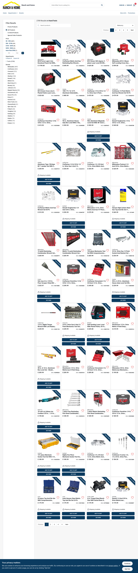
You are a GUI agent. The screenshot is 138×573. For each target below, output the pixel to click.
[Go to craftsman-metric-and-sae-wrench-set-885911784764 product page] (49, 208)
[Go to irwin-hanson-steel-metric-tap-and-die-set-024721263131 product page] (73, 498)
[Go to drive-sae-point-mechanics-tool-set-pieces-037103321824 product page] (73, 324)
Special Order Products (15, 35)
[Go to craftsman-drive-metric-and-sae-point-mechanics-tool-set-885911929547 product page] (98, 164)
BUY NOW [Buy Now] (98, 140)
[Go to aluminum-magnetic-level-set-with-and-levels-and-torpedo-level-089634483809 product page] (98, 121)
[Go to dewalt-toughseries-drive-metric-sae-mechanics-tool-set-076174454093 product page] (123, 121)
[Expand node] (6, 61)
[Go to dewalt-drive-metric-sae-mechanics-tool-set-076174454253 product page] (123, 498)
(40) (11, 99)
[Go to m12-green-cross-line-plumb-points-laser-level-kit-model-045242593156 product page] (49, 84)
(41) (10, 97)
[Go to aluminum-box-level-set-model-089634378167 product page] (49, 368)
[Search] (102, 5)
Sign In (121, 5)
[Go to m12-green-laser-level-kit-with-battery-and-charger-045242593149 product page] (98, 54)
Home (5, 13)
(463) (13, 69)
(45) (12, 95)
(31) (13, 104)
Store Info (123, 13)
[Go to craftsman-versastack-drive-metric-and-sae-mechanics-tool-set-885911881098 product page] (98, 368)
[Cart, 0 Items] (134, 5)
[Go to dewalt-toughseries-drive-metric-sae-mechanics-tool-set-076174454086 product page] (73, 208)
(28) (12, 106)
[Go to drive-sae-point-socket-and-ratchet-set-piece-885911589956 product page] (123, 244)
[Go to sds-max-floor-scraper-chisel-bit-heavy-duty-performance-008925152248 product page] (49, 281)
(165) (12, 76)
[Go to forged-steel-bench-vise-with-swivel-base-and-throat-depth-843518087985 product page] (98, 498)
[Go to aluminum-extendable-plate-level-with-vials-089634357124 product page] (73, 84)
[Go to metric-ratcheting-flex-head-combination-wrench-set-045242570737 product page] (98, 411)
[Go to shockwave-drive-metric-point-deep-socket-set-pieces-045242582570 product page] (123, 324)
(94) (11, 81)
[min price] (9, 53)
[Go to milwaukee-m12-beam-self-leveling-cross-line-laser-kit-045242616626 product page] (123, 54)
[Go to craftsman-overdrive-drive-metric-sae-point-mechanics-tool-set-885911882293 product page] (123, 411)
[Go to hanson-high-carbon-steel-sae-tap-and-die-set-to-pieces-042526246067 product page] (123, 208)
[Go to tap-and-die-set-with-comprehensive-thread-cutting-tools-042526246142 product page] (49, 498)
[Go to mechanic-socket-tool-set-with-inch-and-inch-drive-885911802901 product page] (49, 455)
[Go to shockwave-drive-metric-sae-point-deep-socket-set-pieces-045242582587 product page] (73, 368)
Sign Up (129, 5)
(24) (12, 111)
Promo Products (12, 26)
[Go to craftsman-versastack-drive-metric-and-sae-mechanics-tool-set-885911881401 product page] (98, 281)
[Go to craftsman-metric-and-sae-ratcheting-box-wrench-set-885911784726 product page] (73, 54)
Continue (127, 563)
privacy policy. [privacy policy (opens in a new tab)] (113, 566)
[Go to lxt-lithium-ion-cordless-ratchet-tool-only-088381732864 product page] (49, 411)
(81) (12, 83)
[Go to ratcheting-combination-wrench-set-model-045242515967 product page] (49, 244)
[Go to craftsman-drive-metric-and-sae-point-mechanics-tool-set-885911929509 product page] (98, 455)
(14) (11, 120)
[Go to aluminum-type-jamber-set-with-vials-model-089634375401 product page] (49, 164)
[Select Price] (22, 53)
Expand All (16, 58)
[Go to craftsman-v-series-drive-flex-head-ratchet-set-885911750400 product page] (123, 455)
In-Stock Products (13, 32)
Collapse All (9, 58)
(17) (11, 116)
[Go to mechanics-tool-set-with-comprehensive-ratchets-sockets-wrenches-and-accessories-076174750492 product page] (98, 244)
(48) (13, 92)
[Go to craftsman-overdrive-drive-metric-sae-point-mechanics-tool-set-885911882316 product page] (49, 121)
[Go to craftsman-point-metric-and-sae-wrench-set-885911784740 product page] (123, 84)
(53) (12, 88)
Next (132, 30)
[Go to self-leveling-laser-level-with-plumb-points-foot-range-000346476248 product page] (98, 324)
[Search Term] (77, 5)
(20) (11, 113)
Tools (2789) (11, 61)
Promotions (131, 13)
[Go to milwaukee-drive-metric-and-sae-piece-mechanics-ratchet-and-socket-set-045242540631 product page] (98, 208)
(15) (11, 118)
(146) (11, 78)
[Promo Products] (6, 26)
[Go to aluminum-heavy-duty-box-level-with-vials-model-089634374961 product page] (73, 121)
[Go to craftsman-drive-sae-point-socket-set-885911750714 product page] (73, 164)
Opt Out (127, 569)
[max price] (17, 53)
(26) (11, 109)
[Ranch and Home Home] (11, 5)
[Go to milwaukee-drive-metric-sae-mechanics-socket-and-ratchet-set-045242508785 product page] (123, 368)
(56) (11, 85)
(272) (12, 71)
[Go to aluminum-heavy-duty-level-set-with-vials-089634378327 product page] (123, 281)
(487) (13, 66)
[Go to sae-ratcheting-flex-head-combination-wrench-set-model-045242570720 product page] (73, 411)
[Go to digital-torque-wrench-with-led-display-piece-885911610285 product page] (49, 324)
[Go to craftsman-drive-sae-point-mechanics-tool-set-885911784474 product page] (98, 84)
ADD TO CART (98, 136)
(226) (11, 73)
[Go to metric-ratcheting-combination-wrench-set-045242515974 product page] (73, 244)
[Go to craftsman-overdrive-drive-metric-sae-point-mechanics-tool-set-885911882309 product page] (73, 281)
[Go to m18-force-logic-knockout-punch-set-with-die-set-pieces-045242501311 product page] (49, 54)
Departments (12, 13)
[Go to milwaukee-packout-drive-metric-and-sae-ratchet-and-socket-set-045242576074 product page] (123, 164)
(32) (12, 102)
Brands (21, 13)
